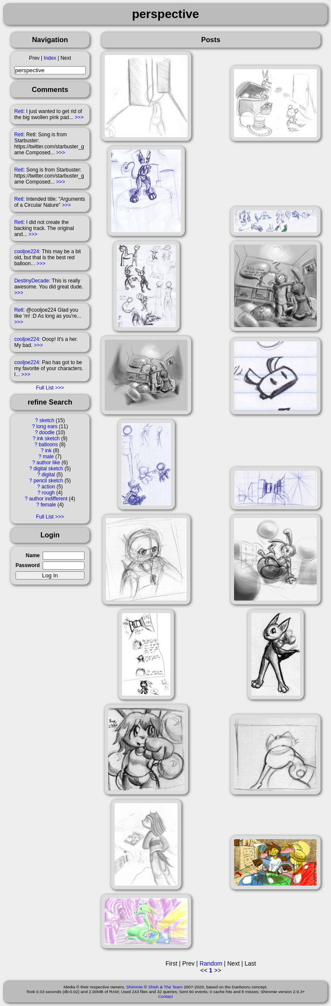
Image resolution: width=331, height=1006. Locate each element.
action (48, 487)
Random (211, 963)
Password (28, 565)
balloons (48, 445)
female (48, 505)
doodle (47, 432)
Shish (153, 987)
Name (33, 555)
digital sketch (48, 469)
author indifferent (48, 499)
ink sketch (48, 439)
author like (48, 463)
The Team (173, 987)
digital (48, 475)
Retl (18, 111)
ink (48, 451)
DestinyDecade (31, 281)
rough (48, 493)
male (48, 457)
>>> (79, 117)
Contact (165, 996)
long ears (46, 426)
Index (50, 58)
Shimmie (134, 987)
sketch (47, 420)
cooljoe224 (26, 251)
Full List (44, 388)
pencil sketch (48, 481)
